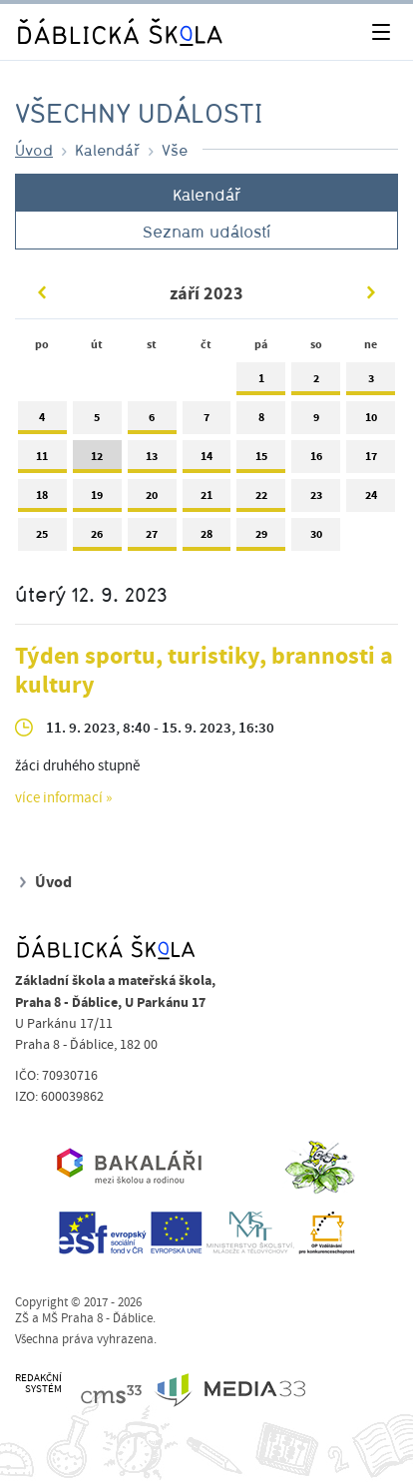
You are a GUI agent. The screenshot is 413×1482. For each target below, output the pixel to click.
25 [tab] (42, 538)
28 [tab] (207, 538)
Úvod (34, 150)
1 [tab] (260, 382)
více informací (59, 798)
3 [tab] (370, 382)
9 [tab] (315, 421)
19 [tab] (97, 499)
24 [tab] (370, 499)
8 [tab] (260, 421)
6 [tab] (152, 421)
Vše (175, 150)
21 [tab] (207, 499)
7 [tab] (207, 421)
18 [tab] (42, 499)
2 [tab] (315, 382)
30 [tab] (315, 538)
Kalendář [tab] (206, 195)
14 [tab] (207, 460)
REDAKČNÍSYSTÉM (38, 1383)
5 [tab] (97, 421)
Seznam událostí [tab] (206, 232)
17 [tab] (370, 460)
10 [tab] (370, 421)
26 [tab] (97, 538)
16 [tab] (315, 460)
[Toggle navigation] (380, 32)
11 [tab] (42, 460)
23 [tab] (315, 499)
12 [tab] (97, 460)
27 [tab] (152, 538)
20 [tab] (152, 499)
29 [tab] (260, 538)
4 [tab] (42, 421)
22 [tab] (260, 499)
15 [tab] (260, 460)
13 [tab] (152, 460)
